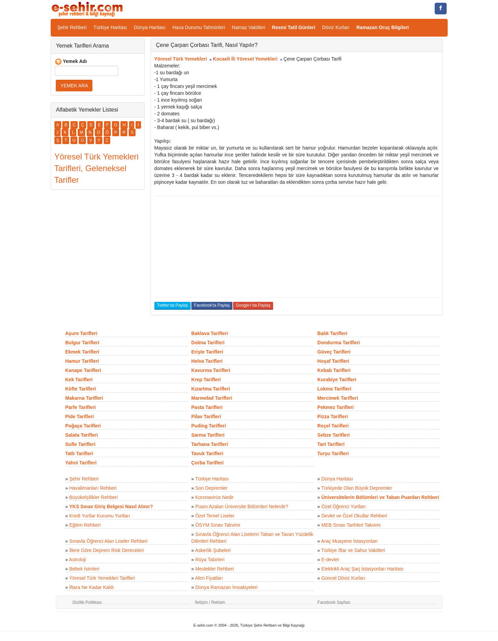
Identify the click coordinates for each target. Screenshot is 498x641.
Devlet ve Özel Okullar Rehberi (354, 515)
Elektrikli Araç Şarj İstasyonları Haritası (362, 569)
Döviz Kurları (335, 27)
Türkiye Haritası (110, 27)
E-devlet (330, 559)
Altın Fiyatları (209, 578)
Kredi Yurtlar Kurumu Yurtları (99, 515)
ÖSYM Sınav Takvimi (217, 525)
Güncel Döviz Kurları (343, 578)
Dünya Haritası (150, 27)
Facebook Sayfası (334, 602)
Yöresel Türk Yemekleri (180, 59)
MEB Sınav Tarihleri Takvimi (351, 525)
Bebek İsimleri (84, 569)
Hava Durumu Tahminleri (199, 27)
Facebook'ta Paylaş (212, 305)
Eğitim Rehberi (85, 525)
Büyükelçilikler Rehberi (93, 497)
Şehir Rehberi (72, 27)
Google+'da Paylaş (253, 305)
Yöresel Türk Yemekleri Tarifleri (102, 578)
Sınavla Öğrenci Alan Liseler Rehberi (108, 541)
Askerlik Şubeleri (213, 550)
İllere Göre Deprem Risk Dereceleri (106, 550)
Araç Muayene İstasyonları (349, 541)
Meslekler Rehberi (214, 569)
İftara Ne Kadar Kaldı (91, 587)
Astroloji (77, 559)
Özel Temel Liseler (214, 515)
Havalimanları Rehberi (93, 488)
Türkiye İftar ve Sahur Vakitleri (353, 550)
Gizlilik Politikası (87, 602)
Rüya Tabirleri (209, 559)
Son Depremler (211, 488)
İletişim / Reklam (210, 602)
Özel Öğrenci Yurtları (343, 506)
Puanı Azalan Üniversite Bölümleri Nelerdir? (241, 506)
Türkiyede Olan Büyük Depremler (356, 488)
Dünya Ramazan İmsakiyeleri (226, 587)
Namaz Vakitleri (248, 27)
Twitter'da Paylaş (172, 305)
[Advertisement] (296, 247)
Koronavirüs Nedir (214, 497)
